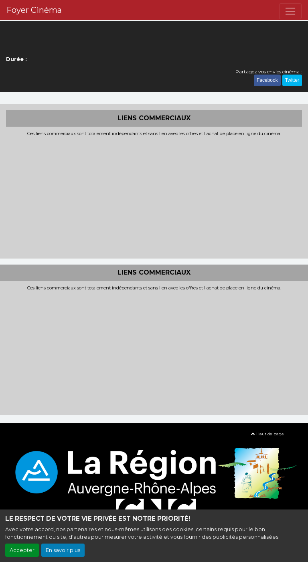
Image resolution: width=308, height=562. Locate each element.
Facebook (267, 80)
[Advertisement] (154, 196)
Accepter (22, 550)
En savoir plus (63, 550)
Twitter (292, 80)
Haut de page (267, 434)
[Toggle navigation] (290, 11)
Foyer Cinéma (34, 10)
